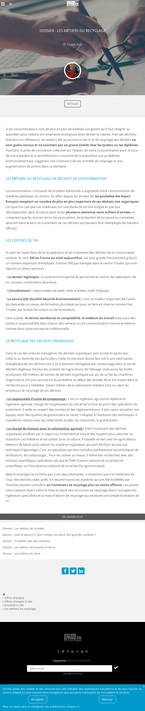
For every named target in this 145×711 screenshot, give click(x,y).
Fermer (143, 686)
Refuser (107, 699)
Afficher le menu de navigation (3, 4)
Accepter (37, 699)
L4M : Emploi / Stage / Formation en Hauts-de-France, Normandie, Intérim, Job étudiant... (72, 4)
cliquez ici (73, 706)
